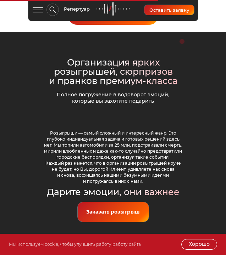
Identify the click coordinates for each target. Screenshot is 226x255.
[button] (169, 10)
